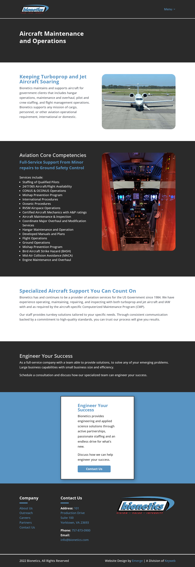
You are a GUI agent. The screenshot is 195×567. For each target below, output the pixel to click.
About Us (26, 508)
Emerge (137, 561)
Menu (168, 9)
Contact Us (94, 469)
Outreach (26, 513)
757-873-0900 (81, 530)
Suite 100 (67, 518)
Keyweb (170, 561)
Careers (24, 518)
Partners (25, 522)
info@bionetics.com (75, 540)
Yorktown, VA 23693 (75, 522)
